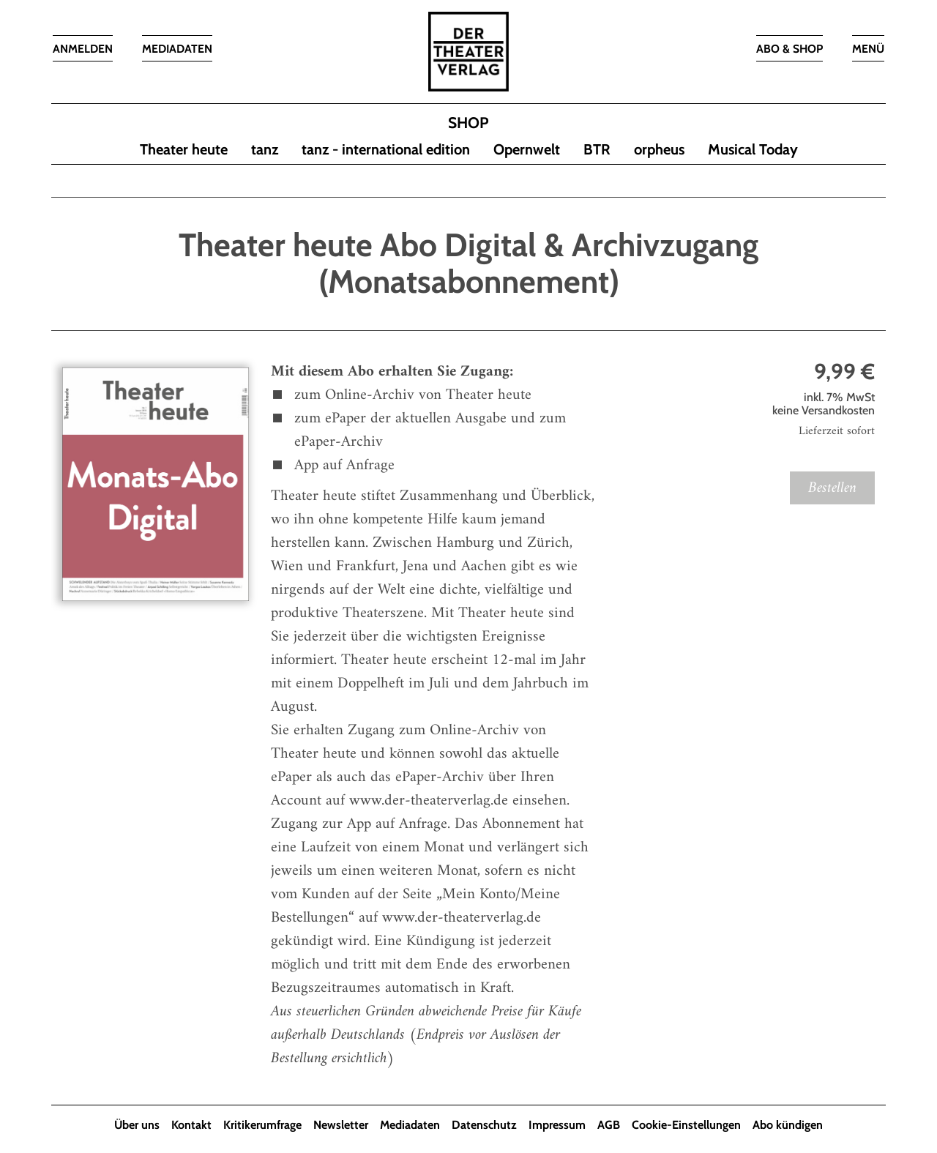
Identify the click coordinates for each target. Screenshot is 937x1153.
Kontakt (191, 1126)
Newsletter (340, 1126)
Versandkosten (838, 411)
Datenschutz (484, 1126)
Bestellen (832, 488)
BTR (597, 150)
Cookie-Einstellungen (686, 1126)
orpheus (659, 150)
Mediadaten (410, 1126)
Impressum (557, 1126)
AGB (608, 1126)
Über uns (137, 1126)
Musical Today (753, 150)
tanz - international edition (386, 150)
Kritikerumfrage (262, 1126)
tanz (264, 150)
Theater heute (184, 150)
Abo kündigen (788, 1126)
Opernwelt (526, 150)
